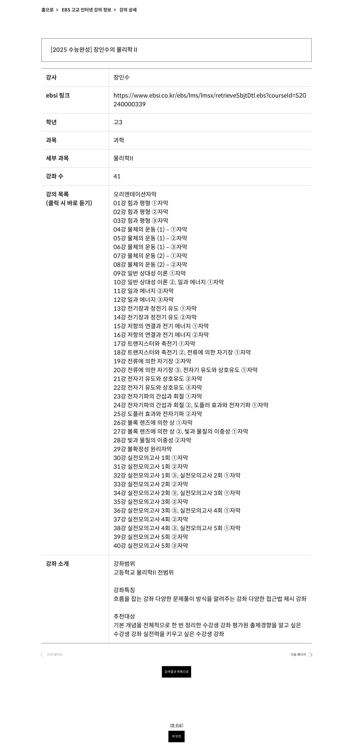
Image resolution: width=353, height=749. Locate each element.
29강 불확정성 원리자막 (142, 449)
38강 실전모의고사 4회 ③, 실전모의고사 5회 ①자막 (177, 528)
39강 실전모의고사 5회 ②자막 (150, 537)
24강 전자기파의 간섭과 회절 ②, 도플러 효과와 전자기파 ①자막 (191, 405)
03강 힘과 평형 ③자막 (140, 220)
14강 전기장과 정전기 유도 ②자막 (155, 317)
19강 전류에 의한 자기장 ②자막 (152, 361)
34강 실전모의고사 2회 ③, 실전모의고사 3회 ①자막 (177, 493)
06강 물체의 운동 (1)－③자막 (150, 247)
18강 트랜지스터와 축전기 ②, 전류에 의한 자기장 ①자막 (182, 352)
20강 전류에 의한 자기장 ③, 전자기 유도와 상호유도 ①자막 (185, 370)
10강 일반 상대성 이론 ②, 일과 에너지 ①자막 (168, 282)
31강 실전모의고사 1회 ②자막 (150, 466)
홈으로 (47, 10)
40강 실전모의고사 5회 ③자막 (150, 545)
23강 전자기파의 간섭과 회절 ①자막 (157, 396)
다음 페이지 (298, 655)
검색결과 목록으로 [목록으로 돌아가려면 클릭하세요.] (177, 672)
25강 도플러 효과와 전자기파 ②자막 (157, 414)
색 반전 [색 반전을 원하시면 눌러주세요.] (176, 736)
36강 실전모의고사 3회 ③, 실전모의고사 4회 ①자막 (177, 510)
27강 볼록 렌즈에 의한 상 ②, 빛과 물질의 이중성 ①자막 (180, 431)
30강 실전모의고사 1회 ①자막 (150, 458)
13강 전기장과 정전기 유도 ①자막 (155, 308)
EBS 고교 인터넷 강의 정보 (86, 10)
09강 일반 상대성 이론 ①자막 (149, 273)
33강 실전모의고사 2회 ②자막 (150, 484)
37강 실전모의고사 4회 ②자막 (150, 519)
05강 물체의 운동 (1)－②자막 (150, 238)
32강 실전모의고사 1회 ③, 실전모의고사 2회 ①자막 (177, 475)
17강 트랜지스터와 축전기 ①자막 (154, 343)
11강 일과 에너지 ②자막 (143, 291)
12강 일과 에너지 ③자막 (143, 299)
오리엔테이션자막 (135, 194)
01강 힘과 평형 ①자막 (140, 203)
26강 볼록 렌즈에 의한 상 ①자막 (153, 422)
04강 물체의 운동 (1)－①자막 (150, 229)
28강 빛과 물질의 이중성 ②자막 (152, 440)
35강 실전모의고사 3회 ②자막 (150, 501)
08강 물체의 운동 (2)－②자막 (150, 264)
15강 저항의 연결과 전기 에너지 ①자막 (161, 326)
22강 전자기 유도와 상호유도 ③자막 (157, 387)
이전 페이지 (54, 655)
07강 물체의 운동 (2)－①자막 (150, 256)
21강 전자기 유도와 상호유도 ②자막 (157, 378)
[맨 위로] (176, 725)
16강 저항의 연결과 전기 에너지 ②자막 (161, 335)
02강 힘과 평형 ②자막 (140, 212)
